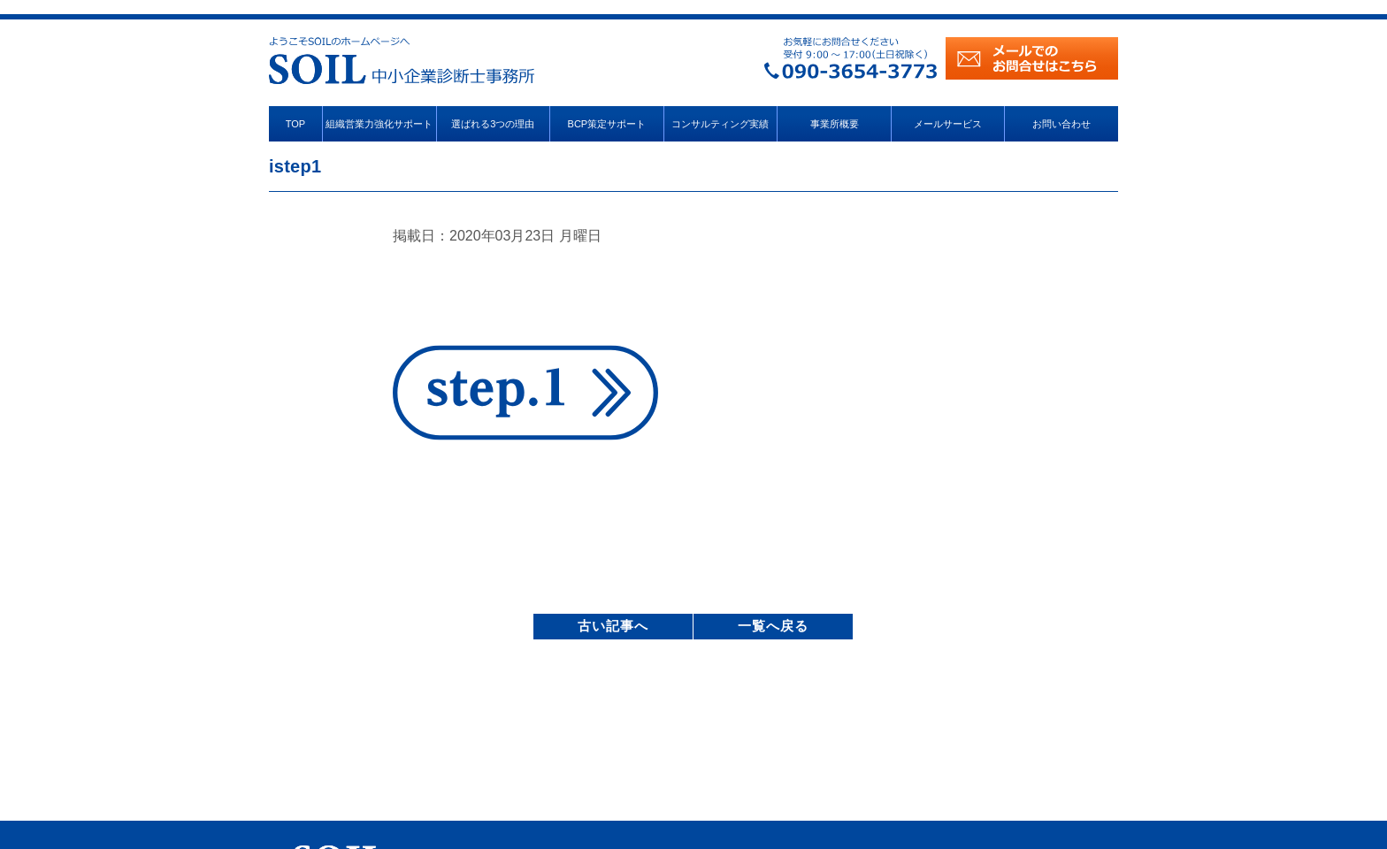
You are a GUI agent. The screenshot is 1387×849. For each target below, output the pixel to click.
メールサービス (948, 124)
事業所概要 (834, 124)
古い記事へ (613, 625)
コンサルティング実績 (720, 124)
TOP (295, 124)
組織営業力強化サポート (379, 124)
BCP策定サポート (607, 124)
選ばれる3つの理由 (492, 124)
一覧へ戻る (773, 625)
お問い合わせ (1061, 124)
